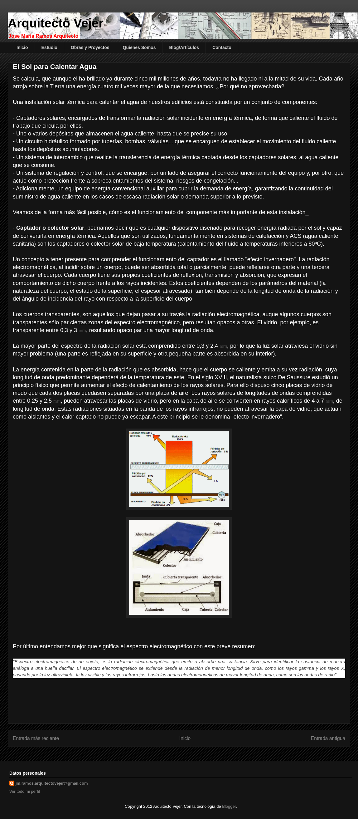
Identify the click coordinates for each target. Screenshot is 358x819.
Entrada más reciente (36, 738)
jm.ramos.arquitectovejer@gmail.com (52, 783)
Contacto (221, 47)
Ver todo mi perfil (24, 791)
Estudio (49, 47)
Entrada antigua (328, 738)
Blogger (229, 806)
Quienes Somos (139, 47)
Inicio (22, 47)
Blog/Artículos (184, 47)
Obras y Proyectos (90, 47)
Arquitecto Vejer (56, 23)
